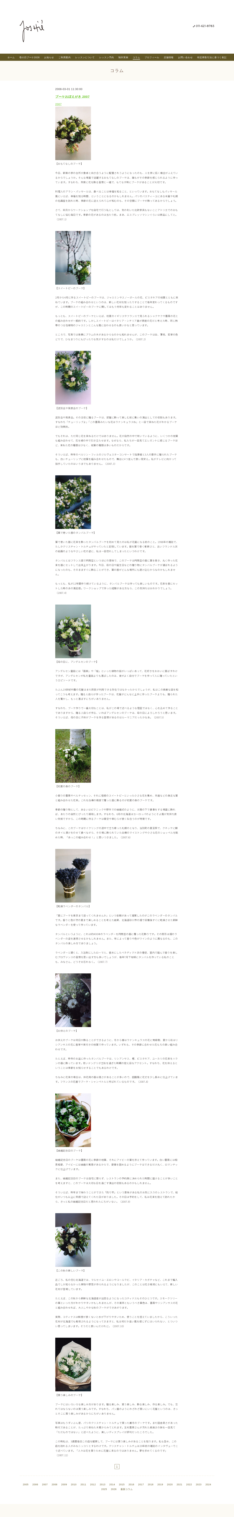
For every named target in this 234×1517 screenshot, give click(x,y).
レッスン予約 (106, 57)
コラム (136, 57)
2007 (58, 104)
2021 (179, 1484)
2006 (35, 1484)
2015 (122, 1484)
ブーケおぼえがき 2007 (72, 96)
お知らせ (49, 57)
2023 (199, 1484)
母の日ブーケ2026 (29, 57)
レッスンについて (85, 57)
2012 (93, 1484)
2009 (64, 1484)
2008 (54, 1484)
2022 (189, 1484)
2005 (25, 1484)
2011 (83, 1484)
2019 (160, 1484)
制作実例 (123, 57)
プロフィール (152, 57)
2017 (141, 1484)
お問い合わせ (185, 57)
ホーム (11, 57)
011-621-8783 (205, 26)
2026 (114, 1489)
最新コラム (127, 1489)
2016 (131, 1484)
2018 (150, 1484)
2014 (112, 1484)
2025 (104, 1489)
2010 (74, 1484)
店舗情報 (169, 57)
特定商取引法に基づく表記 (212, 57)
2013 (102, 1484)
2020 (170, 1484)
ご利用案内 (64, 57)
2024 (208, 1484)
